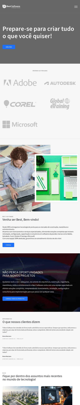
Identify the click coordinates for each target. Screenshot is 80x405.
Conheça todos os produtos (15, 298)
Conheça (8, 245)
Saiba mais (9, 47)
